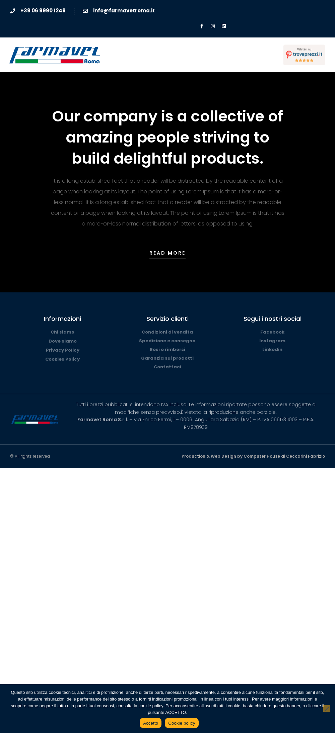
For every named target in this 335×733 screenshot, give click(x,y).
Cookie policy (181, 723)
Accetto (150, 723)
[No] (326, 708)
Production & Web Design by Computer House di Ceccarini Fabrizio (253, 456)
